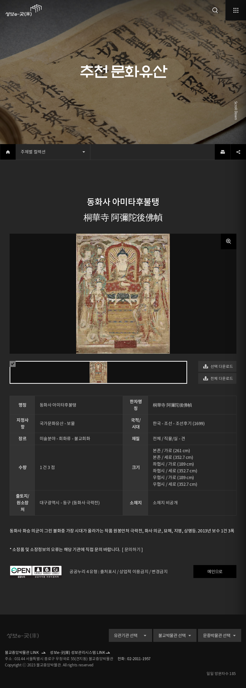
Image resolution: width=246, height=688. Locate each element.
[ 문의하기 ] (131, 549)
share (238, 152)
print (222, 152)
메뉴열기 (235, 10)
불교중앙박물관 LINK (22, 652)
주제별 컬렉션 (33, 152)
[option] (123, 275)
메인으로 (215, 572)
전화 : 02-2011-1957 (134, 658)
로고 (23, 10)
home (8, 152)
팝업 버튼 (228, 241)
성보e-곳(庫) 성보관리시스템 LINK (77, 652)
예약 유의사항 (14, 364)
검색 (215, 10)
